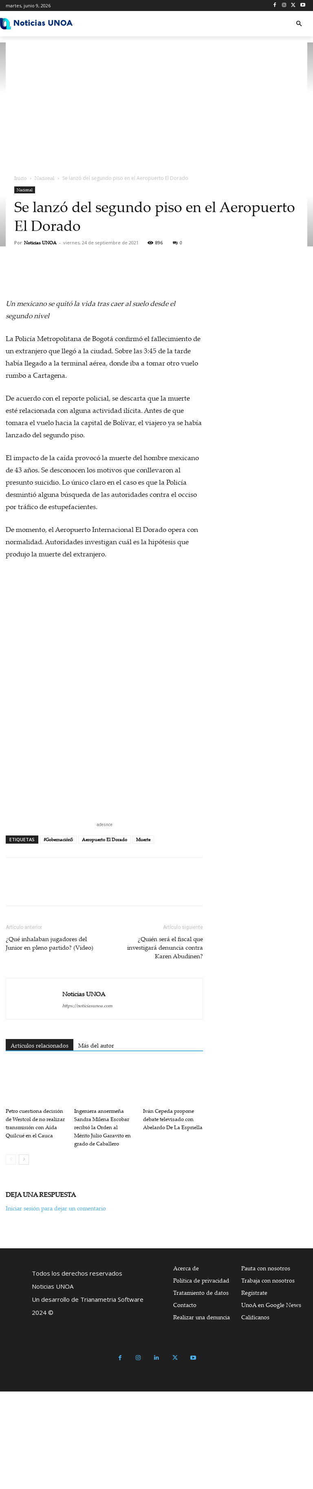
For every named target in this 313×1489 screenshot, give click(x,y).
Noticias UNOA (40, 242)
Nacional (45, 178)
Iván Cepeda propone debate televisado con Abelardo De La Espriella (173, 1119)
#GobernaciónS (58, 839)
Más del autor (96, 1045)
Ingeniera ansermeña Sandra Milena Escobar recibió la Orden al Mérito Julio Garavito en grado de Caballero (102, 1127)
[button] (299, 24)
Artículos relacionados (39, 1045)
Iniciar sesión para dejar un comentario (56, 1208)
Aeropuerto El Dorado (104, 839)
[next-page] (24, 1159)
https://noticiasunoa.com (87, 1005)
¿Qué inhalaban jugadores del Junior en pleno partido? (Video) (49, 943)
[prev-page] (11, 1159)
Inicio (20, 178)
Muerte (143, 839)
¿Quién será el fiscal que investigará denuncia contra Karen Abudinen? (165, 947)
